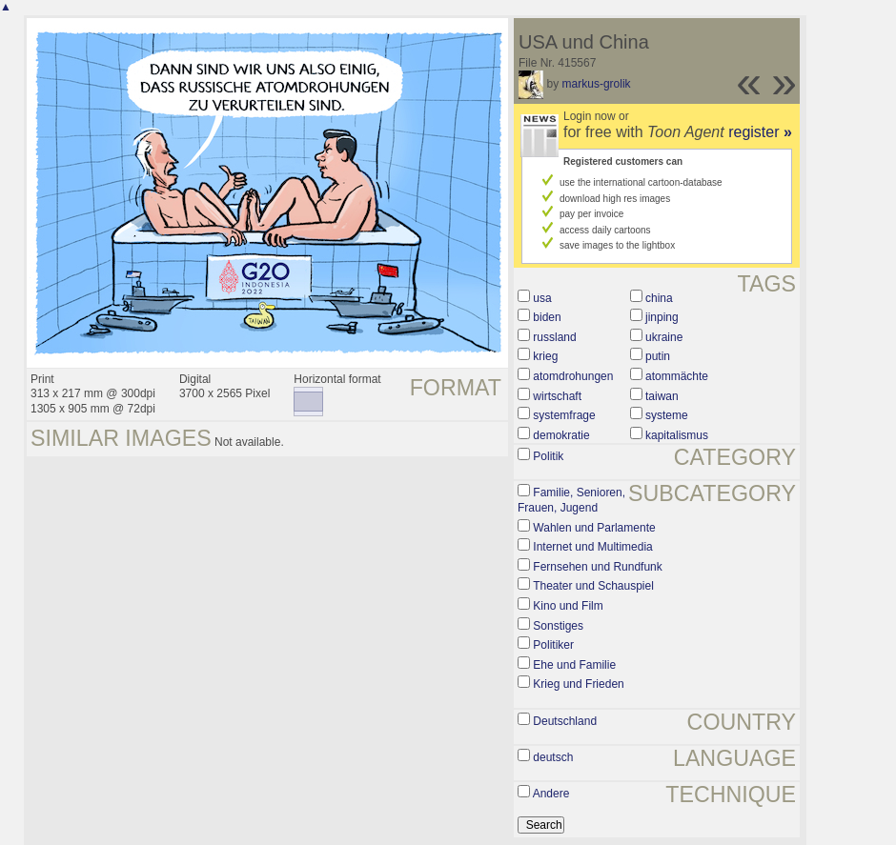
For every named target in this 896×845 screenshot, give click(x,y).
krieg (545, 356)
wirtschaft (557, 396)
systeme (666, 415)
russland (554, 337)
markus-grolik (596, 84)
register (760, 132)
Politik (548, 456)
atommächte (676, 376)
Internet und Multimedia (592, 546)
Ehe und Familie (574, 665)
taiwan (662, 396)
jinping (662, 317)
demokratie (561, 435)
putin (657, 356)
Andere (551, 793)
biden (546, 317)
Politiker (553, 645)
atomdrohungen (573, 376)
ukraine (663, 337)
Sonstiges (558, 626)
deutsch (553, 757)
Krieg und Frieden (578, 684)
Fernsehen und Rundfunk (597, 566)
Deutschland (565, 721)
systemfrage (564, 415)
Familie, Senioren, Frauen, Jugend (571, 500)
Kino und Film (567, 606)
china (659, 298)
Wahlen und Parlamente (594, 527)
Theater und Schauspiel (593, 586)
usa (542, 298)
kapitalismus (676, 435)
